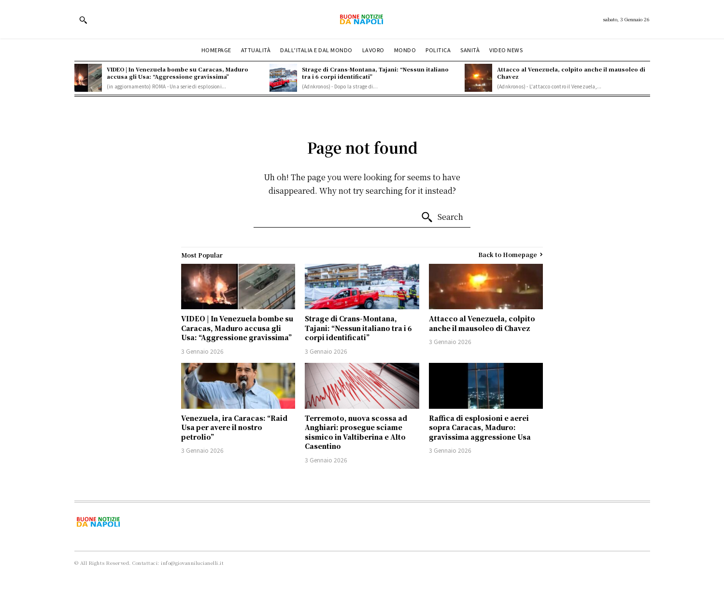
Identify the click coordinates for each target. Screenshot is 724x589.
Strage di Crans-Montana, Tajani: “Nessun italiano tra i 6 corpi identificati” (375, 72)
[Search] (441, 217)
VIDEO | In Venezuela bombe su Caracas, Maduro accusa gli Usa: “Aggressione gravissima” (177, 72)
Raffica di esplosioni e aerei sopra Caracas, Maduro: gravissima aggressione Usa (480, 427)
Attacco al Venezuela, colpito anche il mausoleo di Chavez (571, 72)
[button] (83, 20)
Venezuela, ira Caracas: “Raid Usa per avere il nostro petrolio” (234, 427)
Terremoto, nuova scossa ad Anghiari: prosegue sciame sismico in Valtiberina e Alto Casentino (356, 432)
